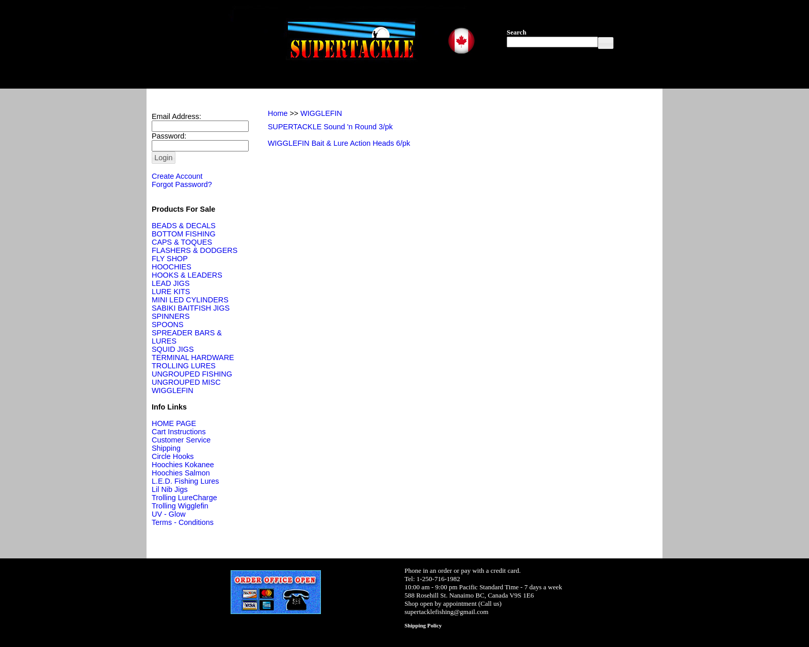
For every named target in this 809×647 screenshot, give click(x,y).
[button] (605, 43)
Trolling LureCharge (184, 497)
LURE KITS (171, 291)
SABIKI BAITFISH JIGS (191, 308)
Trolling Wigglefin (180, 506)
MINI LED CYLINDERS (190, 300)
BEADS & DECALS (184, 226)
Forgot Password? (182, 184)
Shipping (166, 448)
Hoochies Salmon (181, 473)
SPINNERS (171, 316)
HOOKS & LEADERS (187, 275)
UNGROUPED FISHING (192, 374)
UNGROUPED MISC (186, 382)
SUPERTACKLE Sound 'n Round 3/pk (330, 127)
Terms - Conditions (183, 522)
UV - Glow (169, 514)
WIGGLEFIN (172, 390)
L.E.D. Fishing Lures (185, 481)
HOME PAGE (174, 423)
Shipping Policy (423, 625)
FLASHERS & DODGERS (194, 250)
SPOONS (168, 324)
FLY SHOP (170, 258)
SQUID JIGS (173, 349)
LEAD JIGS (171, 283)
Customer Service (181, 440)
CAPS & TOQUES (182, 242)
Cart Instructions (179, 432)
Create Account (177, 176)
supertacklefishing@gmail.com (447, 612)
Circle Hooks (173, 456)
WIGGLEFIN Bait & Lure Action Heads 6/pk (339, 143)
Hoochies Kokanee (183, 465)
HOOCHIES (171, 267)
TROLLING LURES (184, 366)
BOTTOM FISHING (184, 234)
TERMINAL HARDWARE (193, 357)
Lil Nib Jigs (170, 489)
